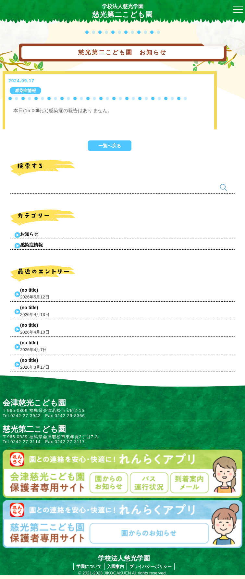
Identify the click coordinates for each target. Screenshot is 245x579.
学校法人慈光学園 (122, 6)
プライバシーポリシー (150, 566)
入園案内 (115, 566)
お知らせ (29, 234)
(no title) (29, 290)
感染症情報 (31, 244)
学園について (89, 566)
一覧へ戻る (109, 145)
